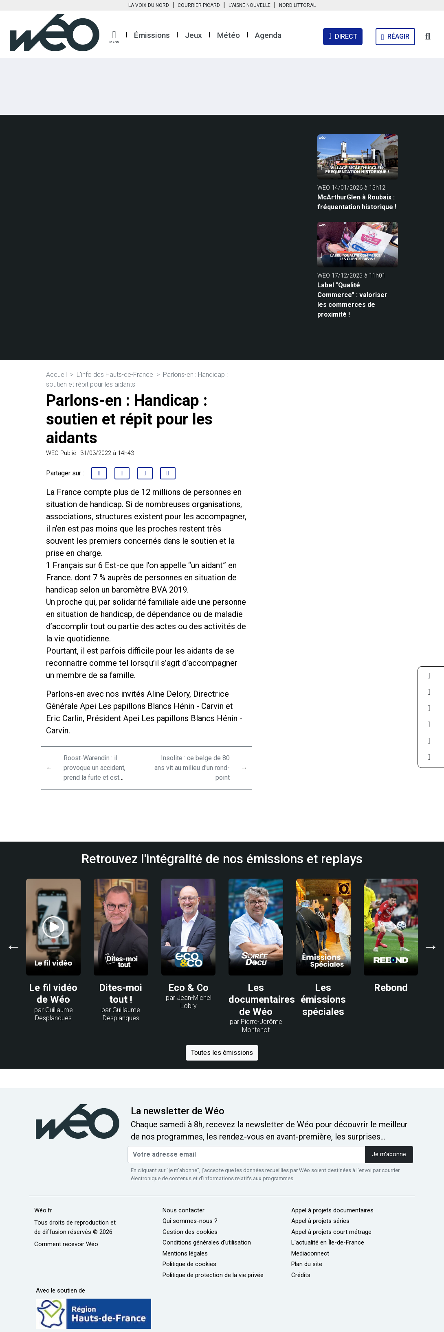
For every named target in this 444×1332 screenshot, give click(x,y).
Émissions (152, 35)
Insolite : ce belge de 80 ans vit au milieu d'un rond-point (192, 767)
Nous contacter (183, 1210)
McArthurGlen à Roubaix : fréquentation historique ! (356, 202)
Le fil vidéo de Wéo (53, 994)
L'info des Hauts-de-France (115, 374)
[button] (114, 37)
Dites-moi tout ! (120, 994)
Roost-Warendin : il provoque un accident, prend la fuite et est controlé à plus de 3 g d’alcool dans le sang (94, 777)
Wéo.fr (43, 1210)
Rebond (391, 987)
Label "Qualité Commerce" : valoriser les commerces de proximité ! (352, 299)
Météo (228, 35)
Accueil (56, 374)
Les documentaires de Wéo (262, 999)
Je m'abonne (389, 1154)
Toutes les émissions (222, 1052)
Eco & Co (189, 987)
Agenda (268, 35)
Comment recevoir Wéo (66, 1244)
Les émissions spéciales (323, 999)
